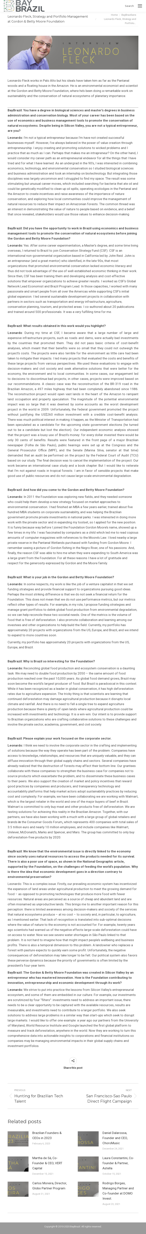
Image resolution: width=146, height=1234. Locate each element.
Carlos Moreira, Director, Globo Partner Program (49, 1185)
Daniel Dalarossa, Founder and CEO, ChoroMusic (115, 1138)
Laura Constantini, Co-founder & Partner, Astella (118, 1163)
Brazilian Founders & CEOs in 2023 (47, 1135)
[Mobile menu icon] (140, 6)
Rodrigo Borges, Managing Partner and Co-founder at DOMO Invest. (118, 1190)
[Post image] (18, 1138)
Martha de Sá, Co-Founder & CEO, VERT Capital (47, 1163)
